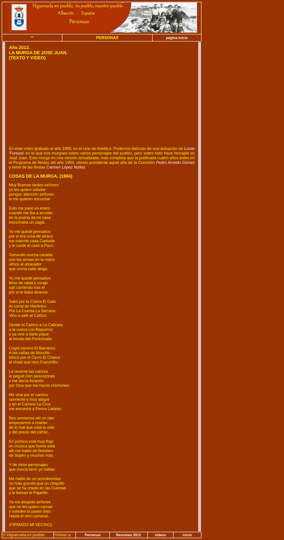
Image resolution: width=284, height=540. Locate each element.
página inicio (177, 38)
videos (160, 535)
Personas (93, 535)
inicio (187, 535)
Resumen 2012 (128, 535)
